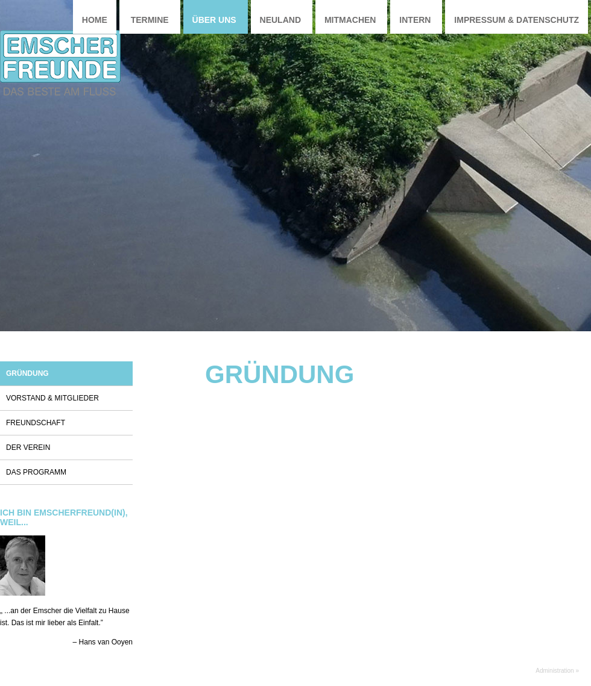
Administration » (557, 670)
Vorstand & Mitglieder (52, 398)
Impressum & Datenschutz (516, 20)
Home (94, 20)
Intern (415, 20)
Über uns (214, 20)
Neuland (280, 20)
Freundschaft (35, 423)
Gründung (27, 373)
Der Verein (28, 447)
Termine (150, 20)
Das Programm (36, 472)
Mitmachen (350, 20)
